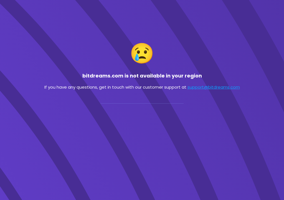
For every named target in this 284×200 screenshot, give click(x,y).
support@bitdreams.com (213, 87)
